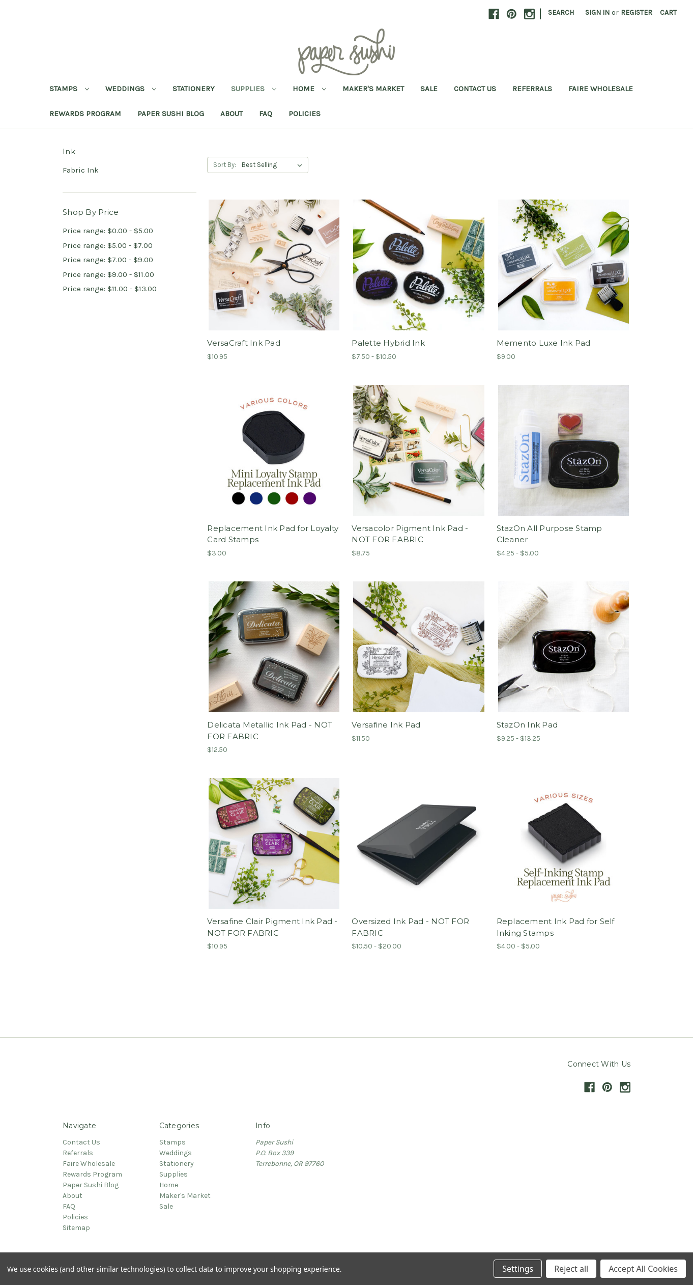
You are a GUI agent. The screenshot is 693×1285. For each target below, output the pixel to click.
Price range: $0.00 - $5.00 (108, 230)
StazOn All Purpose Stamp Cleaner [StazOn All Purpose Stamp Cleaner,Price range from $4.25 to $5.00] (549, 534)
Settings (517, 1268)
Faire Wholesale (600, 88)
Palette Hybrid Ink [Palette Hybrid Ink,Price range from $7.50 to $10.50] (388, 343)
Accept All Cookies (643, 1268)
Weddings (130, 88)
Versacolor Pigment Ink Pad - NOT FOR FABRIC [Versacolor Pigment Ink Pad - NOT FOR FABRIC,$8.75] (410, 534)
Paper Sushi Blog (170, 113)
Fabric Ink (81, 170)
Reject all (571, 1268)
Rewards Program (85, 113)
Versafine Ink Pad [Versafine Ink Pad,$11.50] (386, 725)
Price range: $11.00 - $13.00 (110, 288)
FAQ (265, 113)
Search (561, 12)
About (231, 113)
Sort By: (224, 165)
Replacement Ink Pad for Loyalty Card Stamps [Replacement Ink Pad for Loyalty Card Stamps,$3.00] (272, 534)
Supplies (253, 88)
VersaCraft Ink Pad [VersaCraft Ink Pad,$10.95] (243, 343)
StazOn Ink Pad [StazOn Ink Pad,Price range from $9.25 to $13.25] (527, 725)
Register (636, 12)
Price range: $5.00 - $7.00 (108, 245)
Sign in (597, 12)
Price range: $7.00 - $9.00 (108, 259)
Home (309, 88)
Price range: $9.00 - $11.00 (108, 274)
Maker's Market (373, 88)
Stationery (193, 88)
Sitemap (76, 1227)
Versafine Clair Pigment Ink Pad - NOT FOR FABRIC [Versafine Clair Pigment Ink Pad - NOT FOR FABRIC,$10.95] (272, 927)
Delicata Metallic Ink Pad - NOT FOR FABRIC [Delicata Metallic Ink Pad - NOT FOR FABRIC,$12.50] (269, 730)
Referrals (532, 88)
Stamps (69, 88)
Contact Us (475, 88)
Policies (304, 113)
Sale (429, 88)
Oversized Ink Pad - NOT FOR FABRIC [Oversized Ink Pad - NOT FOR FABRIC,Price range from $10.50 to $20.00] (410, 927)
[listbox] (274, 165)
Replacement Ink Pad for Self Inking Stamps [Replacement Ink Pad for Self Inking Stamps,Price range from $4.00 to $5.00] (556, 927)
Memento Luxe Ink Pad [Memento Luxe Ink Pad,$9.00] (544, 343)
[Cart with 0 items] (668, 12)
